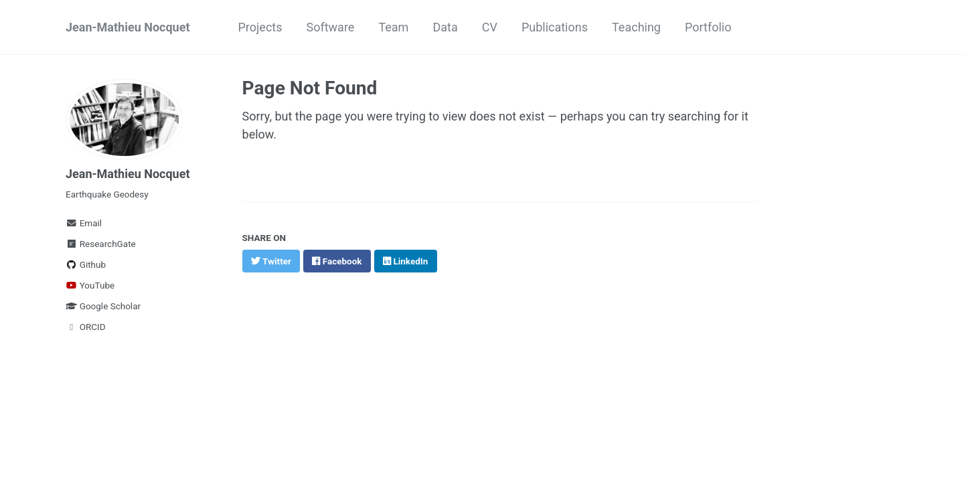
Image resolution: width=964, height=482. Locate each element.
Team (393, 27)
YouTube (90, 285)
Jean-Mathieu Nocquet (127, 27)
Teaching (636, 27)
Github (86, 264)
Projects (260, 27)
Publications (554, 27)
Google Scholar (103, 306)
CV (489, 27)
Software (330, 27)
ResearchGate (101, 243)
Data (444, 27)
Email (84, 223)
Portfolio (708, 27)
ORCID (86, 326)
